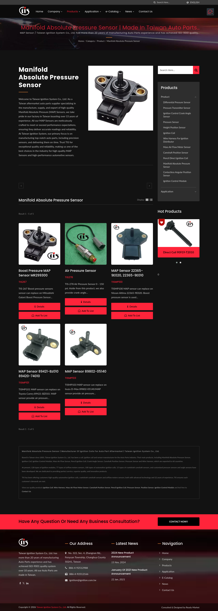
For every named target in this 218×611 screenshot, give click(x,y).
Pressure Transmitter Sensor (176, 108)
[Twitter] (23, 583)
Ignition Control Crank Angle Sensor (177, 115)
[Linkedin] (27, 583)
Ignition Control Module (175, 181)
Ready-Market (192, 607)
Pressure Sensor (171, 122)
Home (39, 11)
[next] (149, 185)
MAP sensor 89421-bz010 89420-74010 (39, 373)
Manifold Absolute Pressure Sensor (123, 41)
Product (100, 41)
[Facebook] (20, 583)
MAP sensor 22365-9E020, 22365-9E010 (127, 273)
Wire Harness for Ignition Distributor (175, 140)
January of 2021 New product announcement (129, 571)
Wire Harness (59, 487)
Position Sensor (147, 487)
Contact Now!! (178, 521)
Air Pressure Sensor (80, 270)
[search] (154, 2)
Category (90, 41)
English (194, 2)
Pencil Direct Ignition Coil (175, 158)
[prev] (21, 185)
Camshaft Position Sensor (175, 152)
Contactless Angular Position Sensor (177, 174)
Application (93, 11)
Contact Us (145, 11)
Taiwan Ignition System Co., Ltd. (51, 606)
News (129, 11)
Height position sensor (174, 127)
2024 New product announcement (122, 554)
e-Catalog (113, 11)
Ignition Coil (169, 133)
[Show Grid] (147, 200)
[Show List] (151, 200)
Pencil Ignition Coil (118, 487)
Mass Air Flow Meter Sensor (177, 147)
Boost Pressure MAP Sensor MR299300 (35, 273)
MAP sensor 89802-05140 (85, 371)
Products (73, 11)
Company (55, 11)
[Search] (170, 2)
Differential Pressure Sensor (176, 102)
